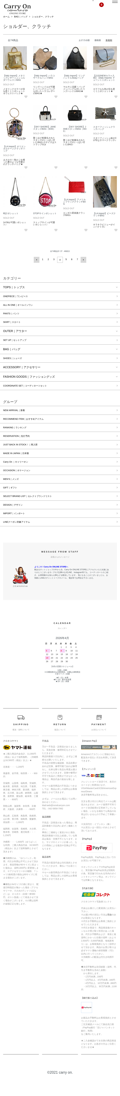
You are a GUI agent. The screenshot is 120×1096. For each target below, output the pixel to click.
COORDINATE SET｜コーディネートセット (31, 395)
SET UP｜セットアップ (18, 348)
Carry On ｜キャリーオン (19, 475)
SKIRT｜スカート (14, 330)
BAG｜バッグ (21, 24)
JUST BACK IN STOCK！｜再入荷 (25, 457)
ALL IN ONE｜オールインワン (22, 311)
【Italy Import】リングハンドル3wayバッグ (74, 84)
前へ (37, 266)
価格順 (97, 47)
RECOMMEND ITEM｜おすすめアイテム (29, 429)
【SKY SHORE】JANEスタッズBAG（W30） (44, 134)
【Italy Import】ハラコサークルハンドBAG (44, 84)
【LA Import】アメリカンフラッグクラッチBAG (74, 208)
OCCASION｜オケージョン (20, 484)
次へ (82, 266)
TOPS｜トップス (14, 293)
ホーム (6, 24)
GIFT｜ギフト (12, 503)
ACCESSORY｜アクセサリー (21, 376)
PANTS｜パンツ (13, 321)
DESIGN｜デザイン (15, 521)
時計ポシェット (10, 220)
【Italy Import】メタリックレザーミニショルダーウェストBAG (14, 85)
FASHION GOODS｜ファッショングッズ (29, 386)
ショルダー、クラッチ (43, 24)
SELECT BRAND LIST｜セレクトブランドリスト (34, 512)
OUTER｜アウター (15, 339)
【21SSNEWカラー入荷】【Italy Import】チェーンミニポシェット (104, 85)
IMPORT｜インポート (17, 530)
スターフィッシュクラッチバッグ (104, 135)
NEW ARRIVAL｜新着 (17, 420)
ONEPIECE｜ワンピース (19, 302)
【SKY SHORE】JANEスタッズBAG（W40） (74, 135)
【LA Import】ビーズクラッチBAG (104, 221)
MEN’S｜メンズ (13, 494)
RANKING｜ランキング (18, 439)
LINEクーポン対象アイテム (20, 539)
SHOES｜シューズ (15, 367)
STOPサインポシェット (45, 220)
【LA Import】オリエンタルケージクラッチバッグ (14, 155)
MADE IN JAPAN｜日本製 (19, 466)
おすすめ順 (84, 47)
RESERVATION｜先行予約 (20, 448)
